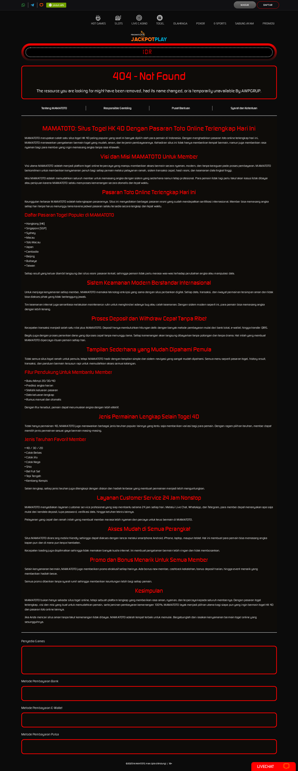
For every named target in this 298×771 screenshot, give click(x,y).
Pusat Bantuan (181, 108)
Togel (160, 20)
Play (161, 39)
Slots (119, 20)
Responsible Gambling (117, 108)
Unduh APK (56, 5)
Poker (200, 20)
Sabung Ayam (244, 20)
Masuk (245, 5)
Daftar (267, 5)
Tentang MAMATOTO (54, 108)
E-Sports (220, 20)
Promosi (269, 20)
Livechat (273, 766)
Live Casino (139, 20)
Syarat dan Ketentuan (244, 108)
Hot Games (98, 20)
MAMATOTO (139, 763)
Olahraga (180, 20)
